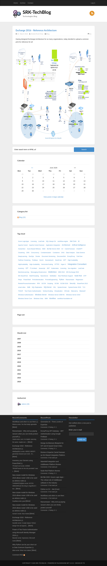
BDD (43, 249)
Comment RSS (18, 555)
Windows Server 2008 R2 (56, 295)
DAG (62, 252)
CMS (27, 252)
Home (16, 3)
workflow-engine (63, 241)
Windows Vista (38, 298)
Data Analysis (70, 252)
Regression (79, 279)
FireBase (35, 260)
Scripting (50, 283)
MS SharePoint (23, 276)
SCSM (57, 283)
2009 (19, 343)
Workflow (52, 298)
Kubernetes (55, 268)
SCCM (44, 283)
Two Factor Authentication (33, 291)
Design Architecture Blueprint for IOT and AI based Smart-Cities (52, 444)
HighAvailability (23, 264)
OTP (84, 276)
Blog (47, 34)
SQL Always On (51, 241)
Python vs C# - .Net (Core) (50, 489)
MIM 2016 (61, 272)
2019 (19, 362)
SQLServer (48, 287)
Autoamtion (21, 249)
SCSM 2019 (64, 283)
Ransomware (70, 279)
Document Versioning (48, 256)
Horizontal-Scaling (47, 264)
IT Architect (33, 268)
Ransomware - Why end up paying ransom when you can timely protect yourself (25, 434)
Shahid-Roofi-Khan (37, 34)
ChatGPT (79, 249)
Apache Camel (23, 245)
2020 (19, 366)
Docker (38, 256)
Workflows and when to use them (24, 422)
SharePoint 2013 (82, 283)
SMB (28, 287)
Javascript (42, 268)
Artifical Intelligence (79, 245)
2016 (19, 350)
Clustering (21, 252)
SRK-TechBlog (37, 12)
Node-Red (78, 276)
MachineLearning (23, 272)
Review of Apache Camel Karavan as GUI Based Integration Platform (53, 453)
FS (84, 563)
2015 (19, 347)
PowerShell (27, 279)
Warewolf (82, 291)
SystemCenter (62, 287)
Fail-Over (79, 256)
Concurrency (35, 252)
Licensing (34, 241)
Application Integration (53, 245)
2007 (19, 339)
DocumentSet (61, 256)
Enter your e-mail (75, 430)
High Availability (73, 260)
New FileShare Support (65, 276)
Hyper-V (63, 264)
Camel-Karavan (70, 249)
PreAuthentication (38, 279)
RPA (38, 283)
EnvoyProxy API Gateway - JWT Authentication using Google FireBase (52, 434)
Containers (56, 252)
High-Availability (34, 264)
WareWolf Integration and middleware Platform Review (51, 463)
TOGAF (20, 291)
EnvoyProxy (71, 256)
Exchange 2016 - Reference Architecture (36, 30)
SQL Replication (37, 287)
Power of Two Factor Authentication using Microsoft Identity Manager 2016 (25, 532)
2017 (19, 354)
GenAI (41, 260)
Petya (20, 279)
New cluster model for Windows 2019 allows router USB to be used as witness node (24, 478)
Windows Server (41, 295)
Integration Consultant (77, 264)
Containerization (46, 252)
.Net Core (73, 241)
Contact (30, 3)
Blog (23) (22, 217)
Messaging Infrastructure (39, 272)
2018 (19, 358)
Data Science (80, 252)
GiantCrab (58, 260)
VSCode (66, 291)
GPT (64, 260)
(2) (89, 34)
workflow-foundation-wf (64, 298)
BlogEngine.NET (63, 563)
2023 (19, 378)
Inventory (21, 268)
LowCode (41, 241)
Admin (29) (25, 404)
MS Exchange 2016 (72, 272)
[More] (14, 427)
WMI (46, 298)
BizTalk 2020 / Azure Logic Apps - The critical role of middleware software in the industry (52, 480)
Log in (93, 3)
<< (32, 168)
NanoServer (44, 276)
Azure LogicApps (23, 241)
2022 (19, 374)
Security (72, 283)
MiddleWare (52, 272)
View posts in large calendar (53, 197)
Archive (22, 3)
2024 (19, 382)
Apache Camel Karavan (36, 245)
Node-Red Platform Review (50, 471)
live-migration (72, 268)
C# (62, 249)
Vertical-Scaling (48, 291)
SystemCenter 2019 (74, 287)
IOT (27, 268)
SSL (54, 287)
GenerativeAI (49, 260)
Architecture (66, 245)
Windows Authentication (25, 295)
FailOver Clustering (24, 260)
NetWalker (53, 276)
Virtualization (58, 291)
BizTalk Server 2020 (53, 249)
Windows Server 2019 (73, 295)
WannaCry (74, 291)
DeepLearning (22, 256)
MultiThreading (34, 276)
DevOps (31, 256)
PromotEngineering (51, 279)
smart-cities (21, 287)
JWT (48, 268)
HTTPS (56, 264)
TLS (84, 287)
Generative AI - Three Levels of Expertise (52, 423)
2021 (19, 370)
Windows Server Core (25, 298)
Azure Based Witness (34, 249)
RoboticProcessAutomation (27, 283)
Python (61, 279)
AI (78, 241)
